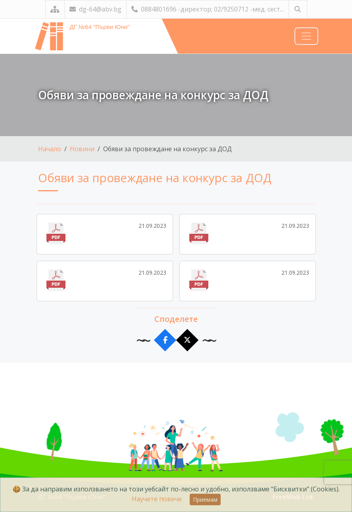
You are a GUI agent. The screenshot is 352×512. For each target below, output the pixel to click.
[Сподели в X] (187, 340)
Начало (49, 148)
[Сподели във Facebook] (165, 340)
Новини (82, 148)
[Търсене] (298, 9)
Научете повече (157, 499)
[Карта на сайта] (55, 9)
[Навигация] (306, 36)
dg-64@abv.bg (95, 9)
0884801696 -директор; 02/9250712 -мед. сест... (207, 9)
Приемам (205, 499)
